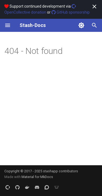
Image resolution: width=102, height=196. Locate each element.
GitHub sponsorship (70, 12)
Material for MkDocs (37, 177)
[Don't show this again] (94, 6)
